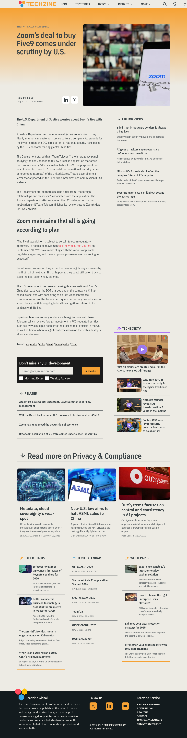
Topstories (82, 4)
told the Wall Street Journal (74, 246)
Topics (102, 4)
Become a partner (148, 704)
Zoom (74, 344)
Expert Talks (34, 558)
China (42, 344)
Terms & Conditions (149, 720)
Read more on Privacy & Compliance (84, 456)
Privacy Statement (149, 724)
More (144, 4)
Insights (123, 4)
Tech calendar (89, 558)
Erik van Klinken (29, 535)
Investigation (62, 344)
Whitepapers (140, 558)
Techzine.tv (131, 328)
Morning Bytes (34, 378)
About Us (142, 712)
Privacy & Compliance (37, 26)
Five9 (50, 344)
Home (64, 4)
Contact (142, 716)
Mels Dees (126, 535)
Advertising (145, 708)
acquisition (31, 344)
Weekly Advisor (60, 378)
